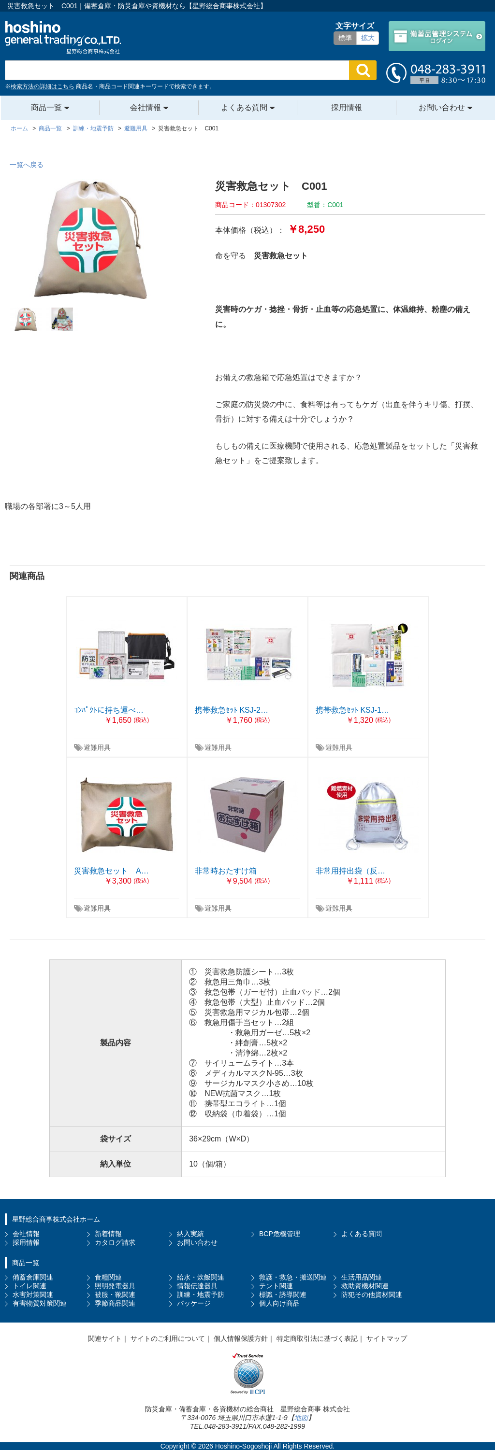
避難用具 (97, 747)
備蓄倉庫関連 (33, 1277)
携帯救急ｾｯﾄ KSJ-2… (231, 710)
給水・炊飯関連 (200, 1277)
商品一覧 (46, 107)
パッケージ (194, 1303)
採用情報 (346, 107)
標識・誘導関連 (282, 1294)
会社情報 (145, 107)
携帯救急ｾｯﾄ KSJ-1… (352, 710)
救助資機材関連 (365, 1286)
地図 (301, 1418)
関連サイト (105, 1338)
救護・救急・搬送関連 (293, 1277)
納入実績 (190, 1234)
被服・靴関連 (115, 1294)
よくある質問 (244, 107)
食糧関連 (108, 1277)
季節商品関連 (115, 1303)
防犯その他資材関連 (371, 1294)
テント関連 (276, 1286)
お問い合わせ (442, 107)
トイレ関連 (29, 1286)
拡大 (368, 38)
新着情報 (108, 1234)
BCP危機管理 (279, 1234)
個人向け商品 (279, 1303)
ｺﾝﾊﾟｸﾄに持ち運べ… (109, 710)
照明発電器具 (115, 1286)
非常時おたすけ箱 (226, 871)
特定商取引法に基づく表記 (317, 1338)
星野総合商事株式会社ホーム (56, 1219)
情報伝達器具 (197, 1286)
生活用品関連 (361, 1277)
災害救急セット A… (111, 871)
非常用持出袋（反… (350, 871)
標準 (345, 38)
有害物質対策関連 (40, 1303)
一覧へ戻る (27, 165)
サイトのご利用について (168, 1338)
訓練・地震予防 (200, 1294)
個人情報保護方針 (241, 1338)
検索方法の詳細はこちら (42, 86)
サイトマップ (386, 1338)
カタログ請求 (115, 1242)
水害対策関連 (33, 1294)
